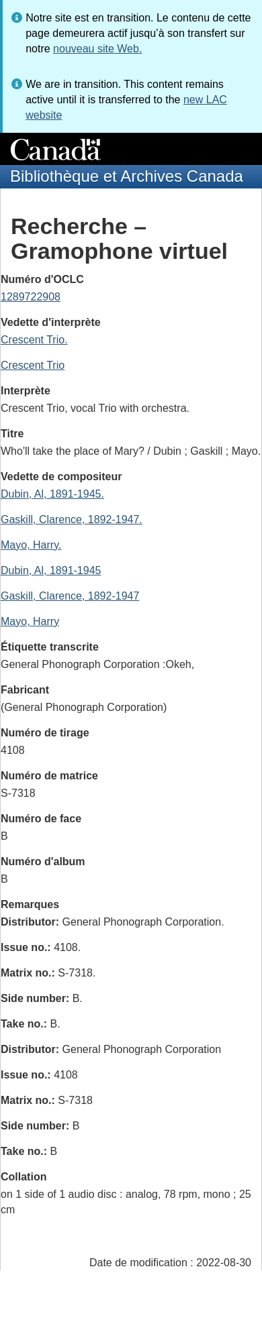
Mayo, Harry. (31, 545)
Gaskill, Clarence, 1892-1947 (70, 596)
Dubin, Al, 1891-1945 (51, 570)
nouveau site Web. (97, 48)
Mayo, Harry (30, 621)
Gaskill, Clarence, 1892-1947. (71, 519)
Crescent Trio (32, 365)
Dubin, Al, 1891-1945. (52, 494)
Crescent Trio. (34, 339)
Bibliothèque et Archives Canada (126, 176)
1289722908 (30, 296)
